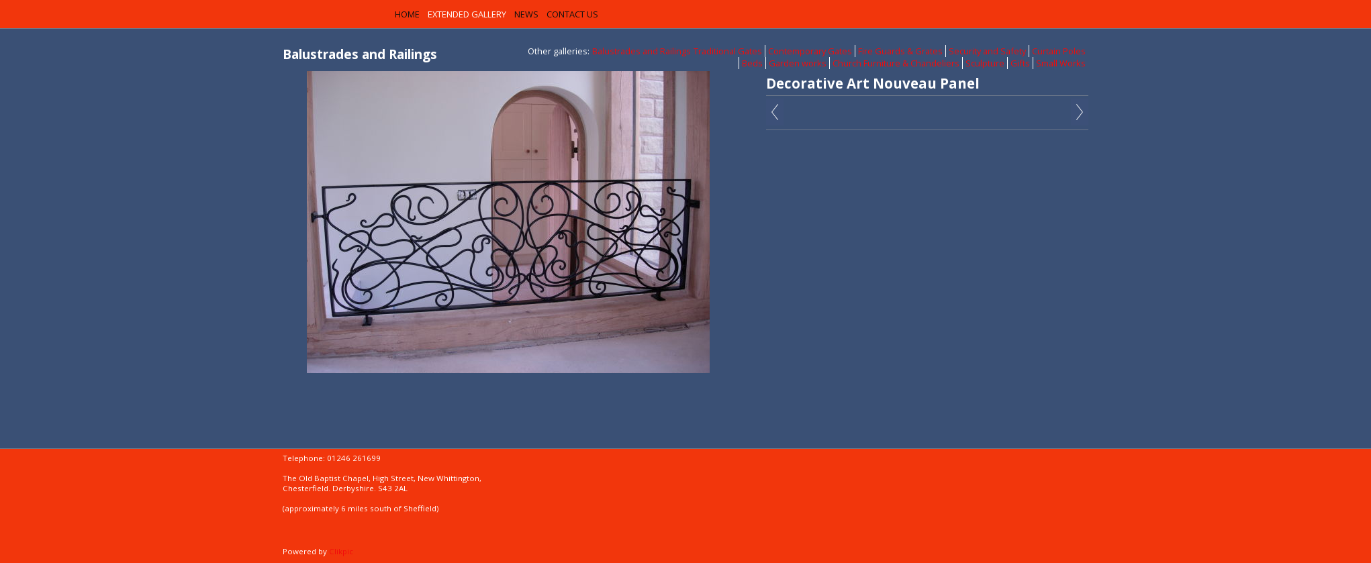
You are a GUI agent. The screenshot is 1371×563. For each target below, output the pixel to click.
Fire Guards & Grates (900, 51)
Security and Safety (987, 51)
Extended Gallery (467, 14)
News (526, 14)
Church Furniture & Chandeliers (896, 63)
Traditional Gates (728, 51)
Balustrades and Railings (641, 51)
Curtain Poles (1059, 51)
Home (407, 14)
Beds (752, 63)
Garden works (797, 63)
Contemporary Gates (810, 51)
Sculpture (984, 63)
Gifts (1020, 63)
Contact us (572, 14)
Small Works (1061, 63)
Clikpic (341, 551)
